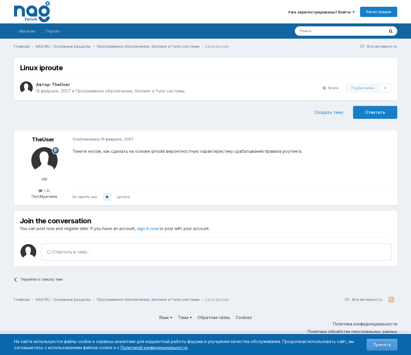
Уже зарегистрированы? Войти (321, 12)
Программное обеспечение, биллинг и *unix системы (130, 90)
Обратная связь (213, 317)
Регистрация (378, 11)
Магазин (27, 31)
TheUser (61, 84)
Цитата (123, 196)
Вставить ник (85, 196)
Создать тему (328, 112)
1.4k (44, 190)
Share (330, 87)
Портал (53, 31)
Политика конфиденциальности (365, 323)
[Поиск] (323, 31)
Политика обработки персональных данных (352, 331)
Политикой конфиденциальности (154, 347)
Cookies (244, 317)
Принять (382, 344)
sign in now (148, 228)
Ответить (375, 112)
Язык (165, 317)
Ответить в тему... (68, 251)
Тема (185, 317)
